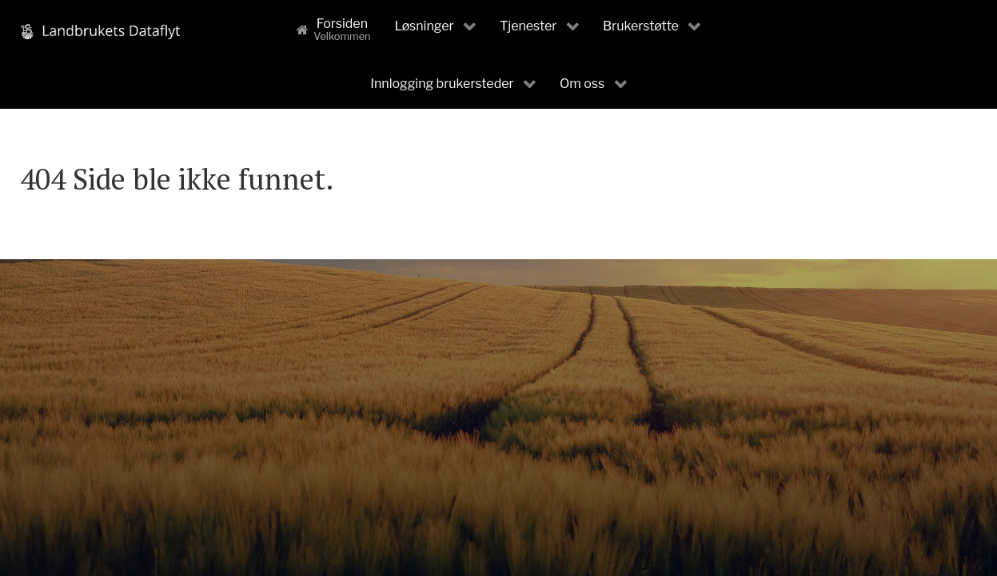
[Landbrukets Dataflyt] (100, 30)
